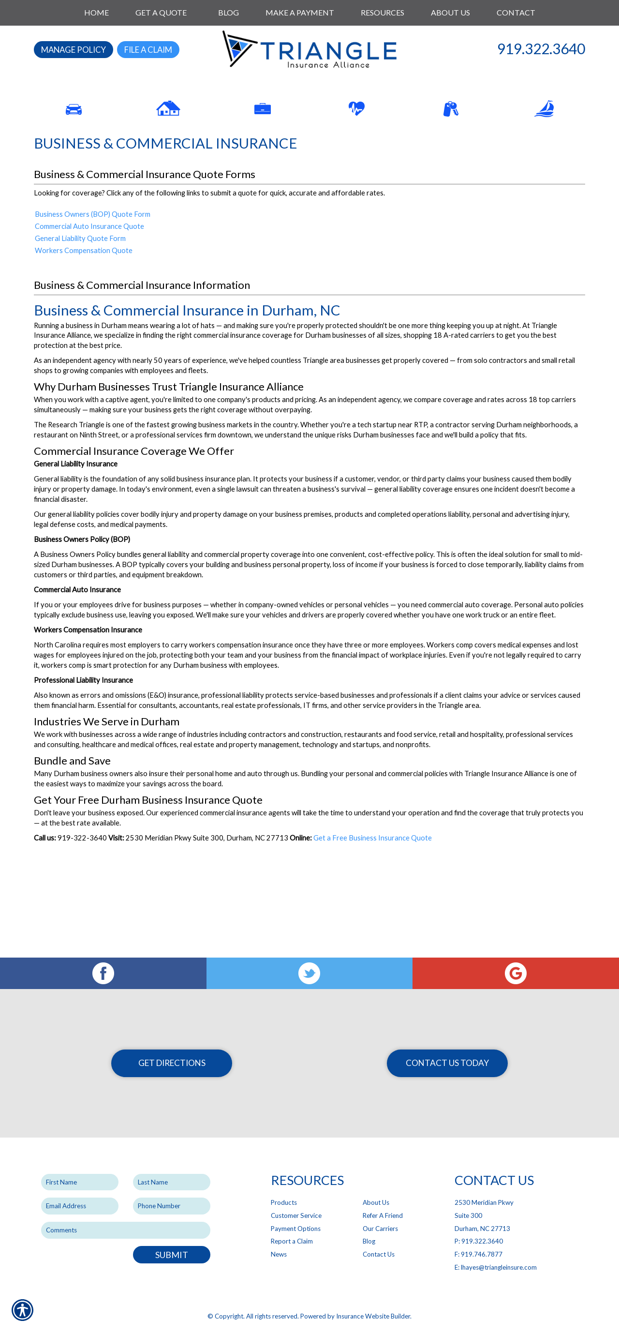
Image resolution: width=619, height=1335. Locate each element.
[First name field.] (79, 1182)
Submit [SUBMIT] (171, 1254)
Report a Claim (292, 1241)
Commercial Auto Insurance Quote (89, 304)
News (279, 1254)
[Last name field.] (171, 1182)
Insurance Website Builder (373, 1316)
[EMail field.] (79, 1206)
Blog (369, 1241)
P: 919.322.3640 (479, 1241)
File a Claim (148, 50)
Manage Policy (73, 50)
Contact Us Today (447, 1063)
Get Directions (172, 1063)
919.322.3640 (541, 48)
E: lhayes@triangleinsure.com (496, 1267)
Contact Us (379, 1254)
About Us (376, 1203)
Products (284, 1203)
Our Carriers (380, 1228)
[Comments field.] (125, 1230)
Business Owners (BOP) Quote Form (92, 291)
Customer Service (296, 1215)
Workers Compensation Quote (84, 328)
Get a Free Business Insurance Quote (372, 915)
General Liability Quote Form (80, 316)
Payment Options (296, 1228)
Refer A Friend (383, 1215)
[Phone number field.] (171, 1206)
